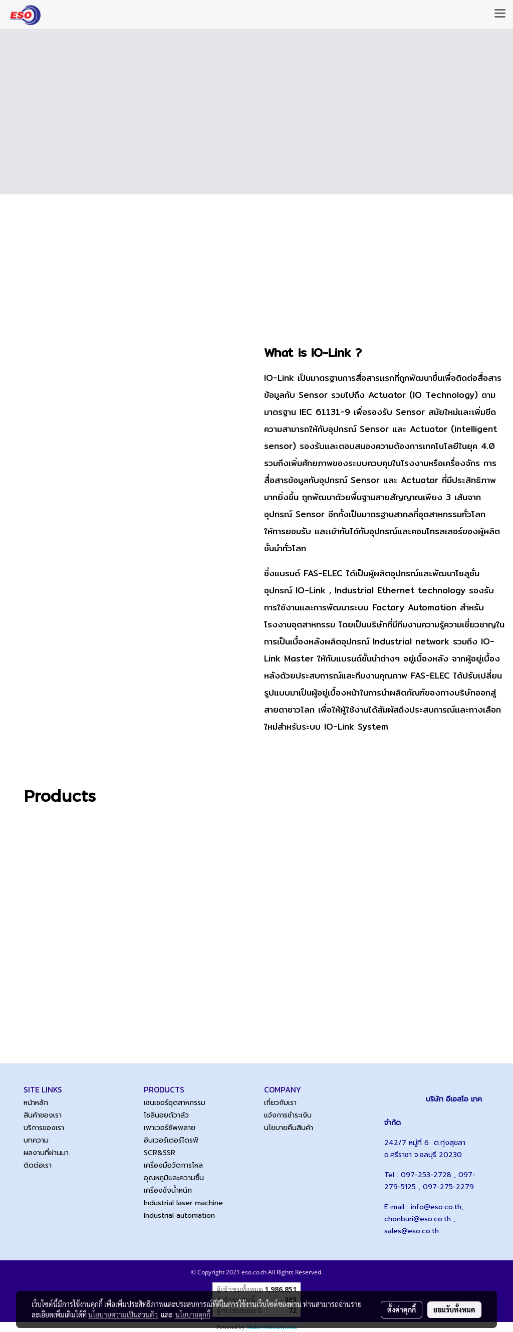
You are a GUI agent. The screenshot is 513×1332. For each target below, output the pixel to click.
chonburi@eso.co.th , (419, 1219)
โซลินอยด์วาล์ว (166, 1115)
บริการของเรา (44, 1128)
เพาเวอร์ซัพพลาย (169, 1128)
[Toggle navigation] (500, 14)
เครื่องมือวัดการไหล (173, 1165)
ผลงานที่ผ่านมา (46, 1153)
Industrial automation (179, 1215)
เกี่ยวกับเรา (280, 1102)
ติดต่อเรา (38, 1165)
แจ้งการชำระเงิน (288, 1115)
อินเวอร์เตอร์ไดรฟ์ (171, 1140)
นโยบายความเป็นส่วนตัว (123, 1314)
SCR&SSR (159, 1153)
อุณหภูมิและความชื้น (174, 1178)
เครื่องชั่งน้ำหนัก (168, 1190)
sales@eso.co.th (411, 1231)
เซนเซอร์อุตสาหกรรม (174, 1102)
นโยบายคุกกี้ (192, 1314)
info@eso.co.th (436, 1207)
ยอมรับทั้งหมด (454, 1309)
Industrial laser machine (183, 1203)
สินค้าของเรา (43, 1115)
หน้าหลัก (36, 1102)
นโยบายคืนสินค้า (288, 1128)
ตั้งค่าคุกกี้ (401, 1309)
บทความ (36, 1140)
